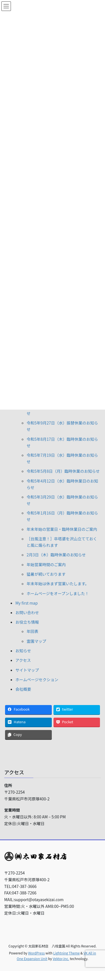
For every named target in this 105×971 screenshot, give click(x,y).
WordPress (36, 953)
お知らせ (23, 650)
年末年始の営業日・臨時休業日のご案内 (62, 529)
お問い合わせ (27, 612)
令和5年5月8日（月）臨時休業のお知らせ (63, 471)
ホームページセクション (36, 679)
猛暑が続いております (46, 574)
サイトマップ (27, 670)
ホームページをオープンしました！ (58, 593)
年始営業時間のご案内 (46, 564)
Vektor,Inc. (61, 958)
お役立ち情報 (27, 622)
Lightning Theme (66, 953)
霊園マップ (36, 641)
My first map (26, 603)
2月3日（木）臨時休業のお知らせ (56, 554)
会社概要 (23, 689)
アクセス (23, 660)
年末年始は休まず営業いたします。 (58, 583)
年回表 (32, 631)
